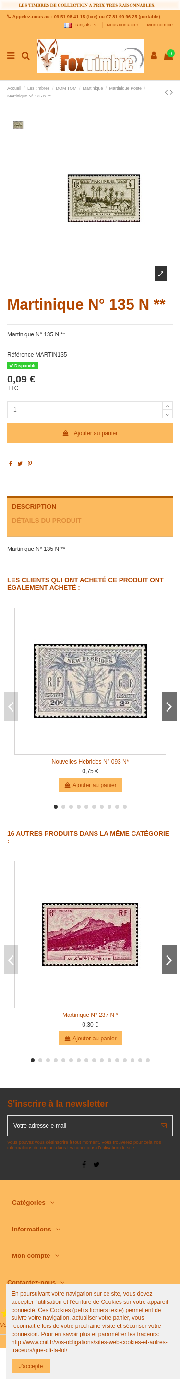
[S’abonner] (163, 1126)
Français (81, 24)
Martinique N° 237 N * (90, 1015)
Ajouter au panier (90, 433)
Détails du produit (47, 520)
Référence (20, 354)
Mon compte (160, 24)
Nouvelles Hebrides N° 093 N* (90, 761)
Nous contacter (123, 24)
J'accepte (31, 1366)
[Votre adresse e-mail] (81, 1126)
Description (34, 506)
